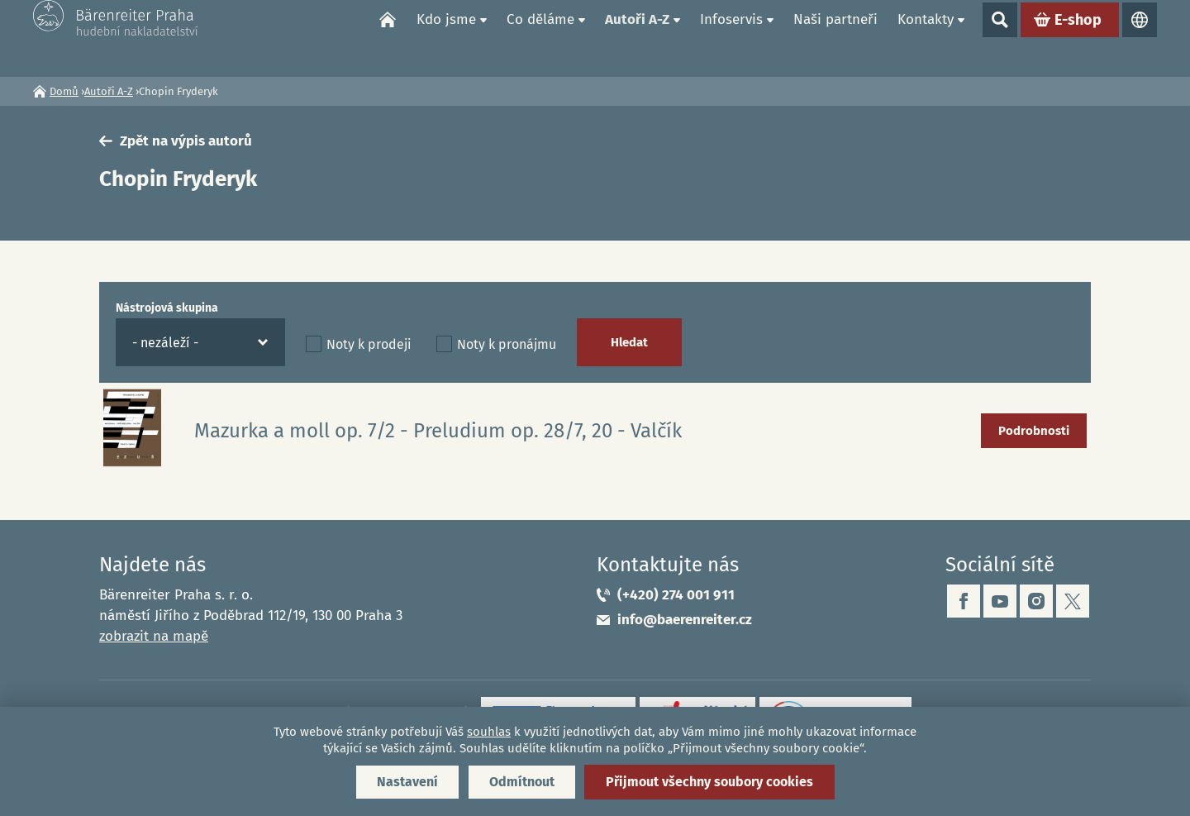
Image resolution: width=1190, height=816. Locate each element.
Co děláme (540, 37)
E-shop (1078, 38)
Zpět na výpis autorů (186, 141)
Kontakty (925, 37)
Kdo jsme (446, 37)
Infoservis (731, 37)
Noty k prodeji (369, 344)
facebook (963, 601)
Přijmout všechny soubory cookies (709, 782)
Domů (388, 38)
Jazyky (1139, 38)
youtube (999, 601)
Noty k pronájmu (506, 344)
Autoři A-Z (637, 37)
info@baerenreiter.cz (684, 619)
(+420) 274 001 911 (676, 595)
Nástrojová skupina (167, 308)
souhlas (489, 731)
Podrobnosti (1033, 430)
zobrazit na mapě (153, 636)
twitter (1072, 601)
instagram (1036, 601)
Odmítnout (522, 782)
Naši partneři (835, 37)
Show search (1000, 38)
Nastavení (407, 782)
